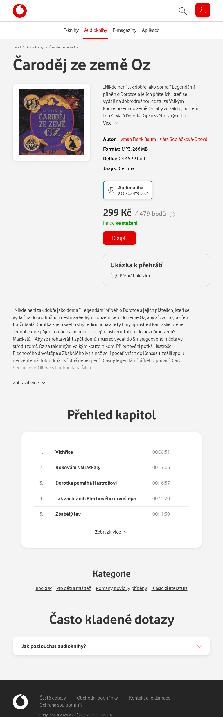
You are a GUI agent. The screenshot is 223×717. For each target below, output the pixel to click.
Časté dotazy (52, 683)
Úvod (17, 47)
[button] (130, 276)
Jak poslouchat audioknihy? (53, 631)
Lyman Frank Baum (137, 139)
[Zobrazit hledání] (183, 11)
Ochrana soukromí (60, 690)
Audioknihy (35, 47)
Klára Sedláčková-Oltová (183, 139)
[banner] (20, 11)
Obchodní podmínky (97, 683)
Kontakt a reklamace (149, 683)
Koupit (119, 238)
